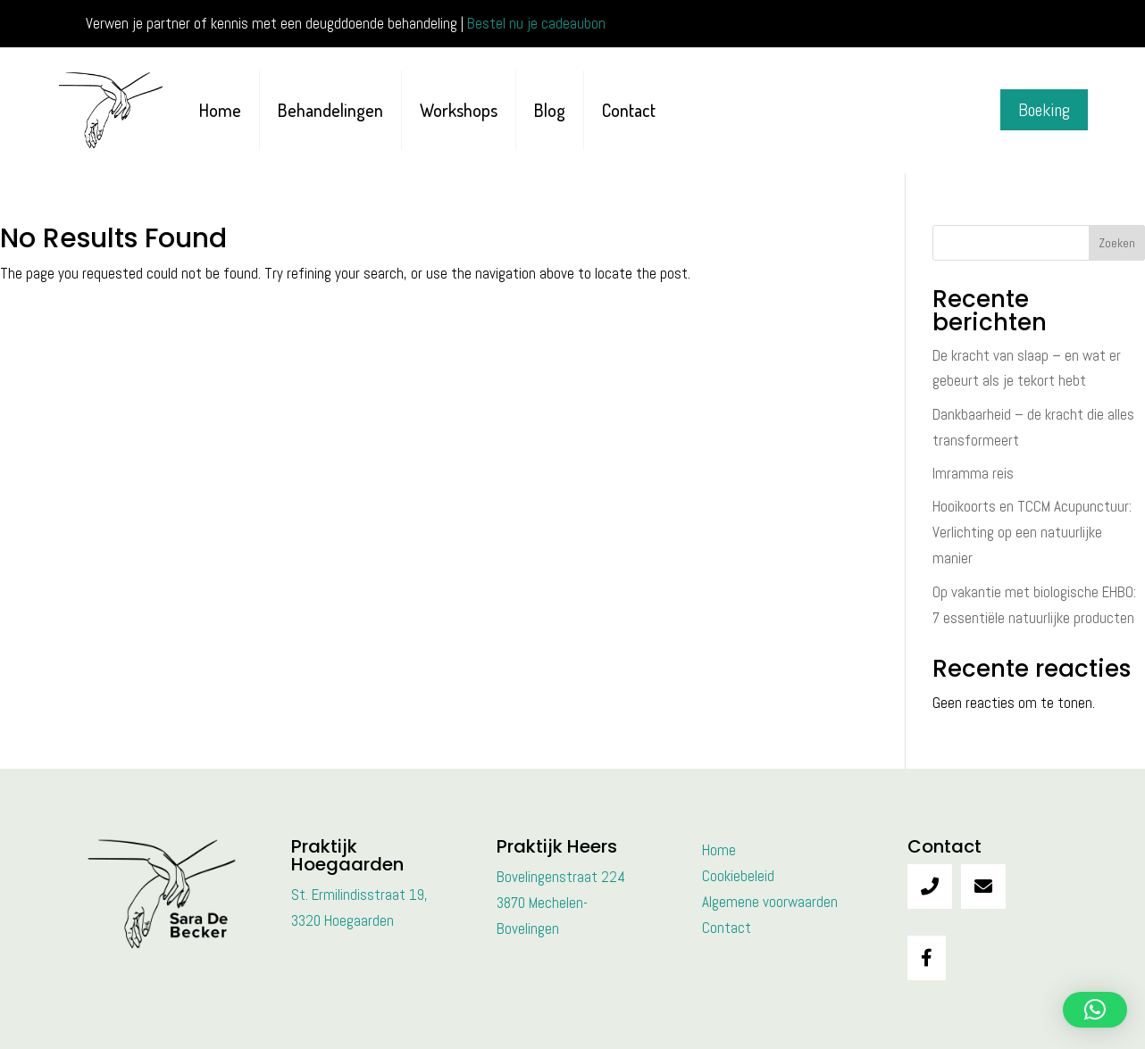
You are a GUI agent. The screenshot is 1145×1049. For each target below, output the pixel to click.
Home (220, 109)
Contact (629, 109)
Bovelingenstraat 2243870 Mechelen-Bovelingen (561, 902)
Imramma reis (973, 473)
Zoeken (1117, 243)
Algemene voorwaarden (770, 902)
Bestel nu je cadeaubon (536, 23)
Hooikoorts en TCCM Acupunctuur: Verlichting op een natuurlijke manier (1032, 532)
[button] (1095, 1010)
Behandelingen (330, 109)
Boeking (1044, 109)
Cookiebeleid (738, 876)
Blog (549, 109)
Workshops (458, 109)
